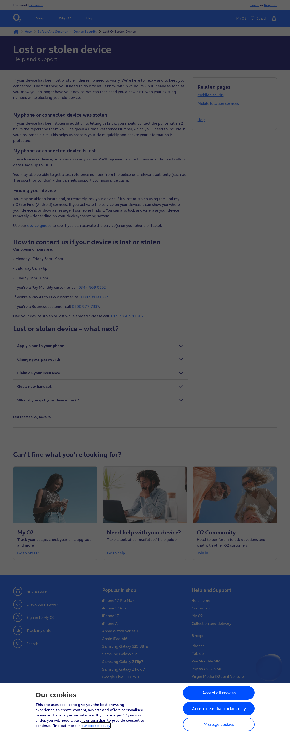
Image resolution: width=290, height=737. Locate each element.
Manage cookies (219, 724)
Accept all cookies (219, 693)
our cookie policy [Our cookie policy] (95, 725)
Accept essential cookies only (219, 708)
